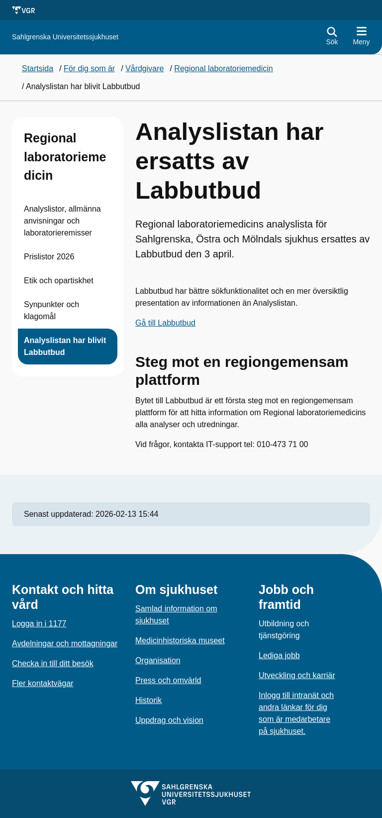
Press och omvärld (168, 680)
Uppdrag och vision (169, 720)
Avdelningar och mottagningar (64, 643)
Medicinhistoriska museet (180, 640)
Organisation (158, 660)
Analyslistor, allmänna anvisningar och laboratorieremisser (62, 221)
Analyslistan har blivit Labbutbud (65, 346)
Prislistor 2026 (49, 256)
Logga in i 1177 (39, 623)
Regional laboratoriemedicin (65, 156)
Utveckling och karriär (297, 675)
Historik (148, 700)
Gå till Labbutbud (165, 323)
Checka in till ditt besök (53, 663)
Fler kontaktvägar (43, 683)
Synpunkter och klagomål (51, 310)
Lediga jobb (279, 655)
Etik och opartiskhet (59, 280)
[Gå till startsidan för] (65, 37)
